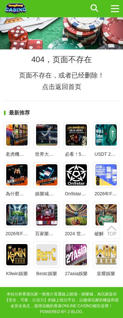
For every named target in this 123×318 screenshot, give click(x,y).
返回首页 (68, 86)
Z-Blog (75, 311)
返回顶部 (112, 230)
